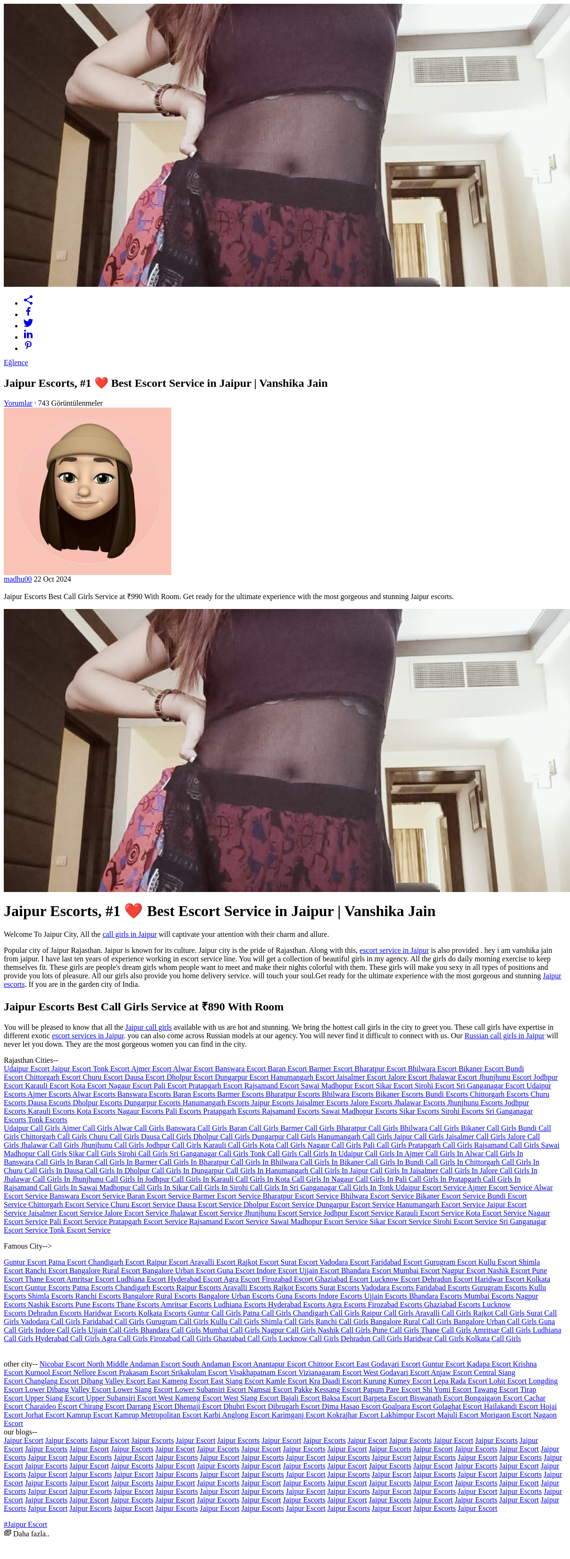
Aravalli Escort (213, 1262)
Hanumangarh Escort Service (441, 1205)
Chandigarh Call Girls (327, 1313)
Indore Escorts (341, 1296)
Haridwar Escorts (111, 1313)
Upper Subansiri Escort (122, 1398)
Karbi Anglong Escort (237, 1415)
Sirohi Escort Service (466, 1221)
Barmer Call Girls (308, 1128)
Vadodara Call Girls (52, 1321)
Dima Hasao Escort (352, 1406)
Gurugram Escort (451, 1262)
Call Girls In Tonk (367, 1188)
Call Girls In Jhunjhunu (69, 1179)
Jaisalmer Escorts (323, 1103)
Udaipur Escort (27, 1069)
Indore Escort (277, 1271)
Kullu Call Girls (235, 1321)
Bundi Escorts (448, 1094)
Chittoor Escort (332, 1364)
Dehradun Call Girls (372, 1338)
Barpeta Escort (386, 1398)
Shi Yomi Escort (447, 1389)
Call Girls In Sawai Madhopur (86, 1188)
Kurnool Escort (49, 1372)
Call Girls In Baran (65, 1162)
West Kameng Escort (190, 1398)
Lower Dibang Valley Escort (69, 1389)
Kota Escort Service (497, 1213)
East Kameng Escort (179, 1381)
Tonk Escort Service (80, 1230)
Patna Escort (68, 1262)
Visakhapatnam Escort (263, 1372)
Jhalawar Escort (454, 1077)
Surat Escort (300, 1262)
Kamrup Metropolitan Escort (158, 1415)
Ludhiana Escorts (241, 1305)
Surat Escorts (340, 1288)
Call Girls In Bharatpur (195, 1162)
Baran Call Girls (254, 1128)
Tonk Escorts (47, 1120)
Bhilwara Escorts (349, 1094)
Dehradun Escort (448, 1279)
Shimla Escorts (51, 1296)
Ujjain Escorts (386, 1296)
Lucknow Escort (396, 1279)
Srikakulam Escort (200, 1372)
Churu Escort (104, 1077)
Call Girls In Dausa (55, 1171)
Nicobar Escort (63, 1364)
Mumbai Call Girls (232, 1330)
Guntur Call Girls (215, 1313)
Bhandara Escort (367, 1271)
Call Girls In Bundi (396, 1162)
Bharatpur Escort (381, 1069)
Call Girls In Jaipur (340, 1171)
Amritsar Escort (92, 1279)
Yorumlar (18, 403)
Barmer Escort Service (228, 1196)
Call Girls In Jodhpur (139, 1179)
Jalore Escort (408, 1077)
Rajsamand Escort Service (229, 1221)
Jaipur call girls (148, 1027)
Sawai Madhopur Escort (338, 1086)
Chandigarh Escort (117, 1262)
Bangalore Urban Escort (179, 1271)
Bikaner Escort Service (451, 1196)
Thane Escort (46, 1279)
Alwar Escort (194, 1069)
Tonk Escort (112, 1069)
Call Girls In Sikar (161, 1188)
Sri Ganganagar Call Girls (210, 1154)
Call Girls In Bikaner (333, 1162)
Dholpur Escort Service (279, 1205)
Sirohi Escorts (463, 1111)
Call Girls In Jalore (470, 1171)
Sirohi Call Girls (144, 1154)
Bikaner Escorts (401, 1094)
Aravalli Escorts (247, 1288)
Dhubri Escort (245, 1406)
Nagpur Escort (464, 1271)
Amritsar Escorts (187, 1305)
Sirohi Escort (435, 1086)
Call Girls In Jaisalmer (405, 1171)
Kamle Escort (287, 1381)
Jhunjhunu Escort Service (284, 1213)
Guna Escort (237, 1271)
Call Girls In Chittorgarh (464, 1162)
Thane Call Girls (447, 1330)
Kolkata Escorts (163, 1313)
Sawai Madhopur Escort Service (320, 1221)
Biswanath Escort (437, 1398)
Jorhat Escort (46, 1415)
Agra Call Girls (125, 1338)
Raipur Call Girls (388, 1313)
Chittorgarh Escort (54, 1077)
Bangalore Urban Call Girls (495, 1321)
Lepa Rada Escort (461, 1381)
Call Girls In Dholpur (118, 1171)
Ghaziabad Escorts (453, 1305)
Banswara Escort (241, 1069)
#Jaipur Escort (25, 1524)
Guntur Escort (26, 1262)
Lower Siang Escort (144, 1389)
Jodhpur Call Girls (174, 1145)
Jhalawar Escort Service (207, 1213)
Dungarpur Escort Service (356, 1205)
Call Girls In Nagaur (323, 1179)
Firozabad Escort (288, 1279)
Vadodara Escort (345, 1262)
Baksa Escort (342, 1398)
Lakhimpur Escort (408, 1415)
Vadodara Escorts (388, 1288)
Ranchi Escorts (99, 1296)
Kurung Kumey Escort (398, 1381)
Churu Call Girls (115, 1137)
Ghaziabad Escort (342, 1279)
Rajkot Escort (259, 1262)
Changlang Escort (53, 1381)
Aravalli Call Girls (444, 1313)
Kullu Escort (498, 1262)
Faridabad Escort (397, 1262)
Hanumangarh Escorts (217, 1103)
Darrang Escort (150, 1406)
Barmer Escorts (241, 1094)
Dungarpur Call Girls (284, 1137)
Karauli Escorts (52, 1111)
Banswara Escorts (145, 1094)
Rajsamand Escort (272, 1086)
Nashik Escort (509, 1271)
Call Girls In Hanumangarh (268, 1171)
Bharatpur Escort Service (302, 1196)
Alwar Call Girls (140, 1128)
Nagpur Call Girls (290, 1330)
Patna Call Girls (268, 1313)
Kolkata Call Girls (493, 1338)
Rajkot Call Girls (500, 1313)
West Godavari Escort (397, 1372)
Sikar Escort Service (401, 1221)
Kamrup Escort (90, 1415)
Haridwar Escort (500, 1279)
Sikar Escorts (420, 1111)
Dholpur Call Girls (222, 1137)
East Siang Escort (238, 1381)
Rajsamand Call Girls (507, 1145)
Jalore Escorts (372, 1103)
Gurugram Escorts (500, 1288)
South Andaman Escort (217, 1364)
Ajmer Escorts (49, 1094)
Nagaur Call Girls (335, 1145)
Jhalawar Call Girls (51, 1145)
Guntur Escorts (48, 1288)
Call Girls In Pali (382, 1179)
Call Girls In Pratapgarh (446, 1179)
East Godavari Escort (389, 1364)
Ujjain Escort (320, 1271)
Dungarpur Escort (242, 1077)
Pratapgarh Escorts (232, 1111)
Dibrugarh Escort (295, 1406)
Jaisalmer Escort (362, 1077)
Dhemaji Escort (198, 1406)
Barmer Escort (331, 1069)
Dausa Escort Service (210, 1205)
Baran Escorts (195, 1094)
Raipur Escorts (199, 1288)
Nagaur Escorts (141, 1111)
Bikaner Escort (482, 1069)
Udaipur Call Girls (32, 1128)
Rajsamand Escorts (291, 1111)
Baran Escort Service (160, 1196)
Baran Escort (288, 1069)
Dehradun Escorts (56, 1313)
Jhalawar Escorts (420, 1103)
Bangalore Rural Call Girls (411, 1321)
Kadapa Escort (490, 1364)
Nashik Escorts (51, 1305)
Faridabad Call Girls (114, 1321)
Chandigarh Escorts (145, 1288)
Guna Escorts (297, 1296)
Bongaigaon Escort (494, 1398)
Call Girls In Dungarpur (188, 1171)
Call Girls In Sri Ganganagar (294, 1188)
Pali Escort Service (79, 1221)
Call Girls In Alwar (456, 1154)
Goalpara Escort (407, 1406)
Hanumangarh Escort (303, 1077)
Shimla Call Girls (288, 1321)
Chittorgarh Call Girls (55, 1137)
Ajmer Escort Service (500, 1188)
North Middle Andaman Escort (134, 1364)
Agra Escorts (347, 1305)
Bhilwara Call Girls (430, 1128)
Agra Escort (243, 1279)
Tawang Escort (496, 1389)
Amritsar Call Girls (502, 1330)
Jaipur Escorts (273, 1103)
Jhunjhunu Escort (506, 1077)
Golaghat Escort (458, 1406)
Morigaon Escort (506, 1415)
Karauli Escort (48, 1086)
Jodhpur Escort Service (359, 1213)
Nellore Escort (96, 1372)
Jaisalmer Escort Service (66, 1213)
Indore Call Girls (61, 1330)
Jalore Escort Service (137, 1213)
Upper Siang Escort (55, 1398)
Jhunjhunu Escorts (476, 1103)
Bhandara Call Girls (172, 1330)
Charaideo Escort (52, 1406)
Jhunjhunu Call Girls (113, 1145)
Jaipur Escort (72, 1069)
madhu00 (18, 579)
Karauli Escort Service (430, 1213)
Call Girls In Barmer (127, 1162)
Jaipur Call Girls (420, 1137)
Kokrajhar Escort (354, 1415)
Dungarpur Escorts (153, 1103)
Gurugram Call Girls (178, 1321)
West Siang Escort (252, 1398)
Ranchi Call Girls (343, 1321)
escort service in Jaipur (394, 950)
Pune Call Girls (396, 1330)
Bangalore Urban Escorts (237, 1296)
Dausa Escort (146, 1077)
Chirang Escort (102, 1406)
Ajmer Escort (152, 1069)
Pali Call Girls (385, 1145)
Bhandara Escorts (436, 1296)
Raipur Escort (168, 1262)
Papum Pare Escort (392, 1389)
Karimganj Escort (299, 1415)
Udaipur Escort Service (431, 1188)
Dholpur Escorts (98, 1103)
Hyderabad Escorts (297, 1305)
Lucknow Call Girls (310, 1338)
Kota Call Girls (284, 1145)
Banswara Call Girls (197, 1128)
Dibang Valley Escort (114, 1381)
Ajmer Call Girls (87, 1128)
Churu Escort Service (143, 1205)
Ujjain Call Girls (114, 1330)
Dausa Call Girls (167, 1137)
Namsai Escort (271, 1389)
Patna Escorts (93, 1288)
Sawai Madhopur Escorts (360, 1111)
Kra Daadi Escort (336, 1381)
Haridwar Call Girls (435, 1338)
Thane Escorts (138, 1305)
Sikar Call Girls (92, 1154)
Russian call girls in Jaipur (504, 1036)
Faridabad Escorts (444, 1288)
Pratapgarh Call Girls (441, 1145)
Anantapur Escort (280, 1364)
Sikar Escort (395, 1086)
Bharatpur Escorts (294, 1094)
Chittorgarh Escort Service (69, 1205)
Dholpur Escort (191, 1077)
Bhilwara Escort (433, 1069)
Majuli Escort (458, 1415)
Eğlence (16, 362)
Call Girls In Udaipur (332, 1154)
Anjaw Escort (452, 1372)
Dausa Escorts (50, 1103)
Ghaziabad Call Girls (246, 1338)
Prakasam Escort (145, 1372)
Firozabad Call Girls (181, 1338)
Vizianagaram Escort (331, 1372)
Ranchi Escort (47, 1271)
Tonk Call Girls (274, 1154)
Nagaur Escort (131, 1086)
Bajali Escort (301, 1398)
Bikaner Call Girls (489, 1128)
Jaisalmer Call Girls (477, 1137)
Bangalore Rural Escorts (160, 1296)
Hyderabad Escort (196, 1279)
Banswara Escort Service (88, 1196)
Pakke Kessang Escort (328, 1389)
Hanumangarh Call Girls (356, 1137)
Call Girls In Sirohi (220, 1188)
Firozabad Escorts (396, 1305)
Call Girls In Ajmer (395, 1154)
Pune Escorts (96, 1305)
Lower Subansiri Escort (211, 1389)
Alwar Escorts (94, 1094)
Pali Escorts (184, 1111)
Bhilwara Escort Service (378, 1196)
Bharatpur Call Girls (368, 1128)
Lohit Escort (508, 1381)
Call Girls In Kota (263, 1179)
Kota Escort (90, 1086)
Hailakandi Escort (512, 1406)
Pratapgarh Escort (216, 1086)
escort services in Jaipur (88, 1036)
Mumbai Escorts (489, 1296)
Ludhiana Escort (142, 1279)
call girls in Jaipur (129, 934)
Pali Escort (171, 1086)
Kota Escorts (96, 1111)
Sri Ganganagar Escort (491, 1086)
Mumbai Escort (417, 1271)
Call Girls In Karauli (203, 1179)
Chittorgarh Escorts (500, 1094)
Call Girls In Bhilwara (265, 1162)
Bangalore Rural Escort (105, 1271)
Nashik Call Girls (345, 1330)
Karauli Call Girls (231, 1145)
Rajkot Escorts (296, 1288)
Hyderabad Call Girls (68, 1338)
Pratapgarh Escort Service (149, 1221)
